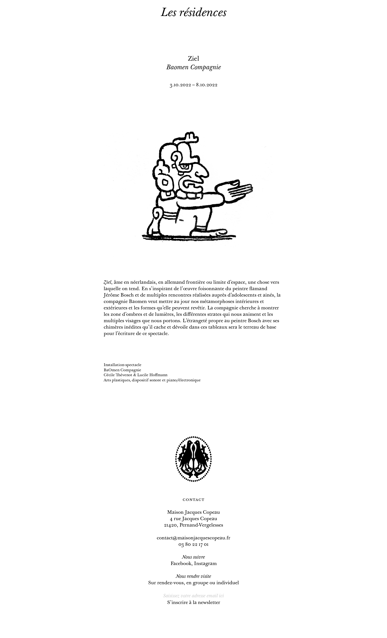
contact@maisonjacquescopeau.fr (193, 538)
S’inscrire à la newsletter (193, 602)
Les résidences (193, 13)
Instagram (205, 563)
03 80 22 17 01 (193, 544)
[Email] (193, 596)
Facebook (181, 563)
